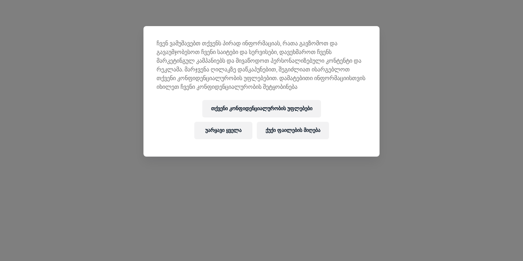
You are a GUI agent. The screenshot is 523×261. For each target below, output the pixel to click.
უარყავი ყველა (223, 130)
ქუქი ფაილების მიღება (292, 130)
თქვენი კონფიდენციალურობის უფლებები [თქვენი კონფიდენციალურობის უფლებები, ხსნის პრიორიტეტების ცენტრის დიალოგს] (261, 108)
